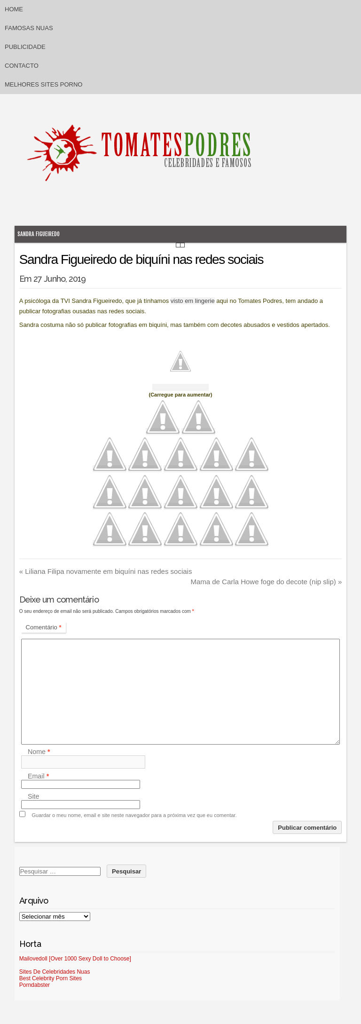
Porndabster (34, 985)
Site (33, 796)
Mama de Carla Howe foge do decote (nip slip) (266, 582)
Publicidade (25, 46)
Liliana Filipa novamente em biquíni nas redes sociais (105, 571)
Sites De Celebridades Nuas (54, 971)
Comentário (44, 627)
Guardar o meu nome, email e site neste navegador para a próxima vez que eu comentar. (134, 815)
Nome (39, 751)
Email (38, 776)
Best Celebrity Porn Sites (50, 978)
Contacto (22, 65)
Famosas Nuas (29, 28)
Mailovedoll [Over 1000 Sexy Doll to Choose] (75, 958)
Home (14, 9)
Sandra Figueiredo (38, 234)
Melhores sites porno (43, 84)
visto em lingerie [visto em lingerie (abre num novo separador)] (193, 300)
